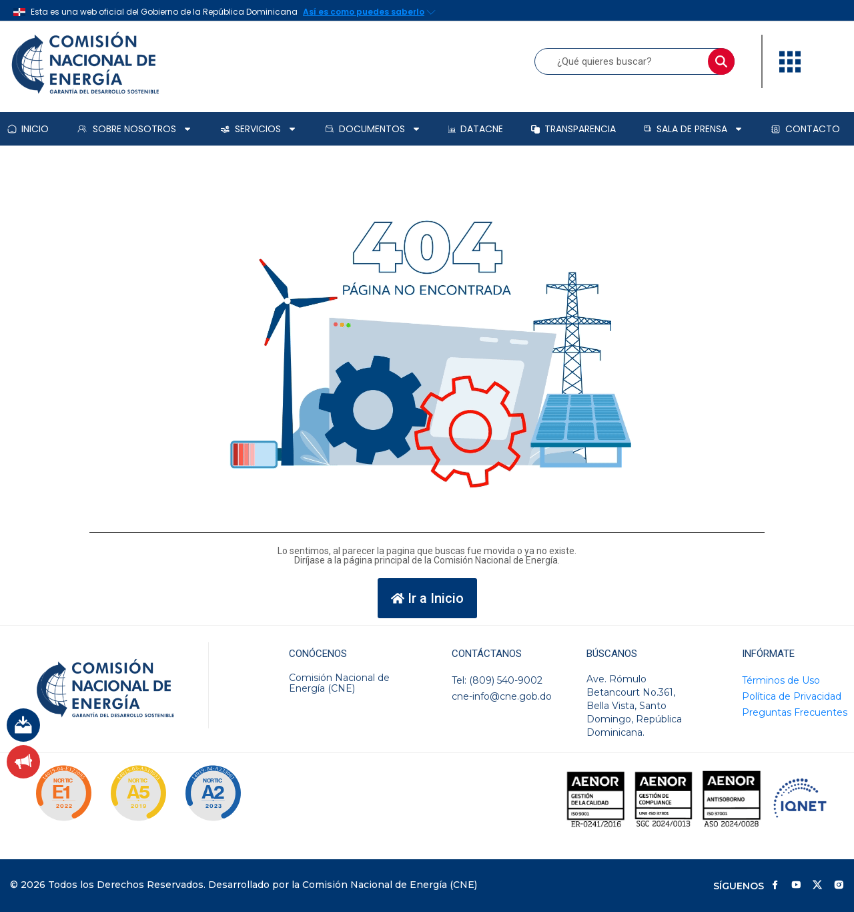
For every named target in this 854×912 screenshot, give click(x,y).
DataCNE (475, 129)
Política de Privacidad (791, 696)
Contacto (805, 129)
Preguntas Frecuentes (794, 712)
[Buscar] (721, 61)
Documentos (373, 129)
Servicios (258, 129)
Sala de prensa (693, 129)
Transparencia (573, 129)
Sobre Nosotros (134, 129)
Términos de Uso (781, 680)
